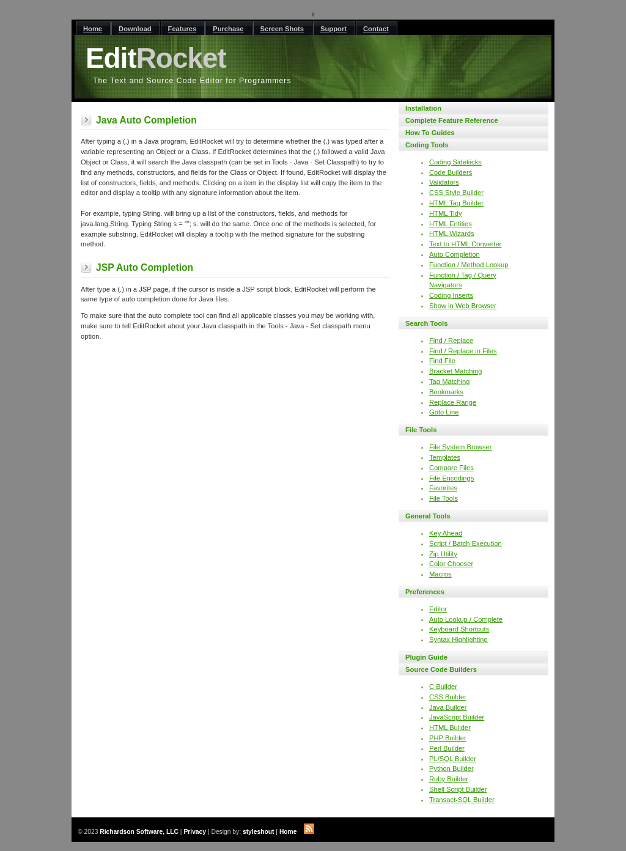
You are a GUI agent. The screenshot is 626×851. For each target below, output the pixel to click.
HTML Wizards (451, 233)
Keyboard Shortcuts (459, 629)
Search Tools (426, 323)
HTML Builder (450, 727)
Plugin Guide (426, 657)
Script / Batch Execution (465, 543)
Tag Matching (449, 381)
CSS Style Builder (456, 192)
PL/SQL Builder (452, 758)
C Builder (443, 686)
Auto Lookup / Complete (466, 619)
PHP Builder (447, 738)
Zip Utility (443, 554)
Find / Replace (451, 340)
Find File (442, 360)
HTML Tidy (445, 213)
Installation (423, 108)
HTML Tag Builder (456, 203)
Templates (444, 457)
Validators (444, 182)
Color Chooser (451, 563)
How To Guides (430, 132)
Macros (440, 574)
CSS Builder (447, 697)
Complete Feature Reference (451, 120)
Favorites (443, 488)
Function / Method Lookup (468, 264)
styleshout (258, 831)
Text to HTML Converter (465, 244)
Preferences (424, 591)
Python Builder (451, 768)
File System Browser (460, 447)
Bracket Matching (455, 371)
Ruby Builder (448, 779)
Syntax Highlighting (458, 639)
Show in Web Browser (462, 305)
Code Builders (450, 172)
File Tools (420, 429)
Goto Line (444, 412)
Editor (438, 609)
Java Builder (448, 707)
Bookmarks (446, 392)
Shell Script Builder (458, 789)
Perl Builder (447, 748)
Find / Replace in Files (463, 351)
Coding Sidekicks (455, 162)
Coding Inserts (451, 295)
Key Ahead (445, 533)
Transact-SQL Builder (462, 799)
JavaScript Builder (456, 717)
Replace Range (452, 402)
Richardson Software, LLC (139, 831)
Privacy (194, 831)
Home (288, 831)
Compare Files (451, 467)
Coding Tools (427, 145)
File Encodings (451, 478)
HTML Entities (450, 223)
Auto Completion (454, 254)
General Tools (428, 516)
